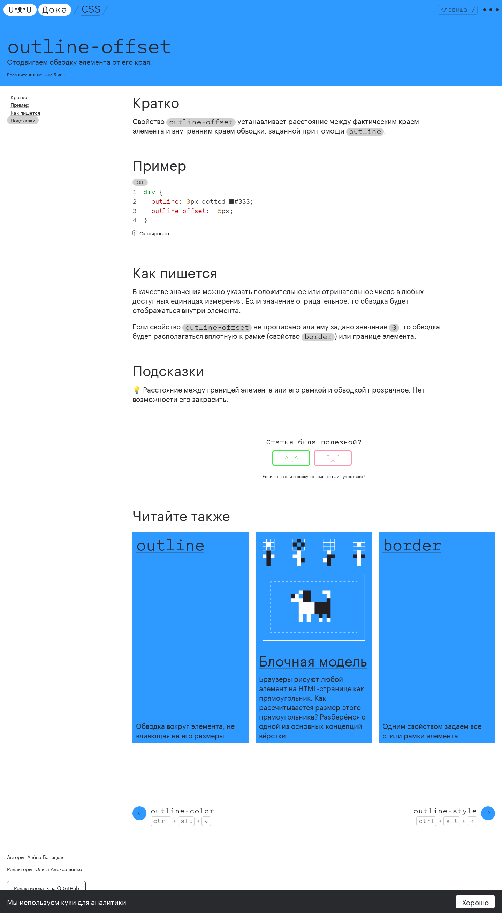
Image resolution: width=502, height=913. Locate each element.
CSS (94, 13)
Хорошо (475, 901)
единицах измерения (206, 307)
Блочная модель (313, 666)
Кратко (17, 103)
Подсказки (21, 123)
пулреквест (352, 483)
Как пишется (23, 117)
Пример (18, 110)
